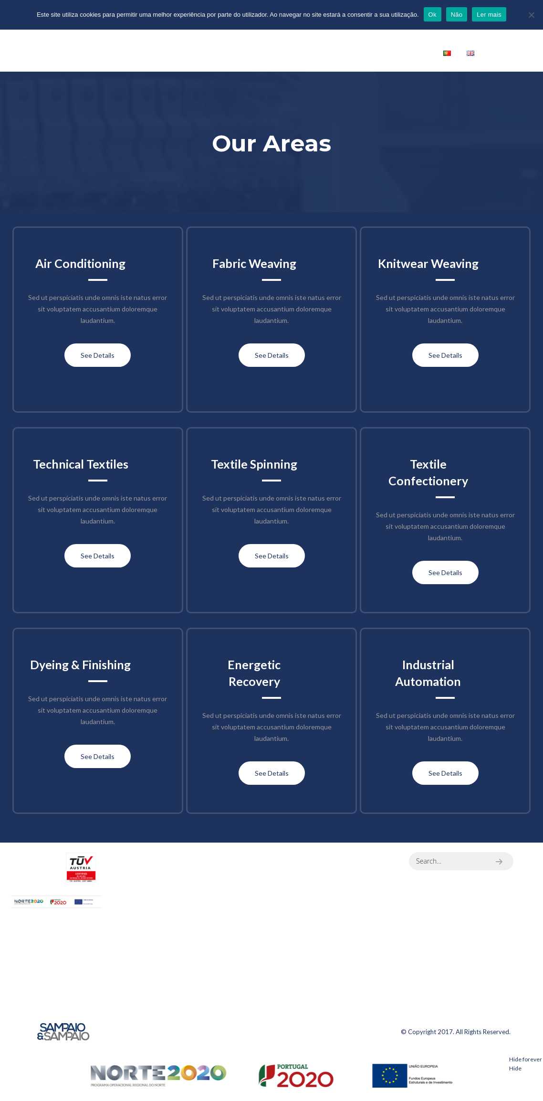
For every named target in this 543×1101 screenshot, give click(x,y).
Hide (515, 1068)
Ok (432, 14)
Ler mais (489, 14)
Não (457, 14)
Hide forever (525, 1059)
